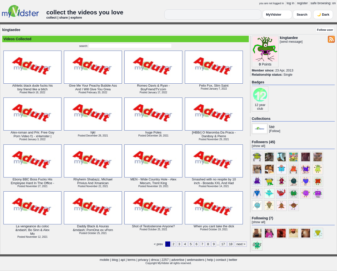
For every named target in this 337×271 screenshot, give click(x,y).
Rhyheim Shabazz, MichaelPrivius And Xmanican (92, 181)
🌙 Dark (323, 14)
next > (240, 244)
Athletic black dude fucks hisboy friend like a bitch (32, 87)
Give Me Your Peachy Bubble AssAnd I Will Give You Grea (93, 87)
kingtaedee (11, 30)
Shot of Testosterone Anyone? (153, 226)
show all (258, 146)
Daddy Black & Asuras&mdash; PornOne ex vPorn (93, 228)
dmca (155, 260)
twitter (233, 260)
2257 (165, 260)
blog (115, 260)
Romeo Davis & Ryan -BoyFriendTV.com (153, 87)
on (334, 3)
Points (266, 64)
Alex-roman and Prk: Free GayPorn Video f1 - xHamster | (32, 134)
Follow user (325, 29)
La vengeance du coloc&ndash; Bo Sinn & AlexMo (32, 230)
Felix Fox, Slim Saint (213, 85)
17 (223, 244)
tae (272, 127)
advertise (177, 260)
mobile (104, 260)
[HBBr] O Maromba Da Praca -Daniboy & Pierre (214, 134)
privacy (143, 260)
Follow (275, 131)
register (302, 3)
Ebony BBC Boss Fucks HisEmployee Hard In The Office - (32, 181)
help (210, 260)
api (122, 260)
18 (230, 244)
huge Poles (153, 132)
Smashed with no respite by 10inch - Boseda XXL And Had (214, 181)
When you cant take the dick (214, 226)
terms (131, 260)
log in (290, 3)
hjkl (92, 132)
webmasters (195, 260)
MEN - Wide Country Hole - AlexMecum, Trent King (153, 181)
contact (221, 260)
